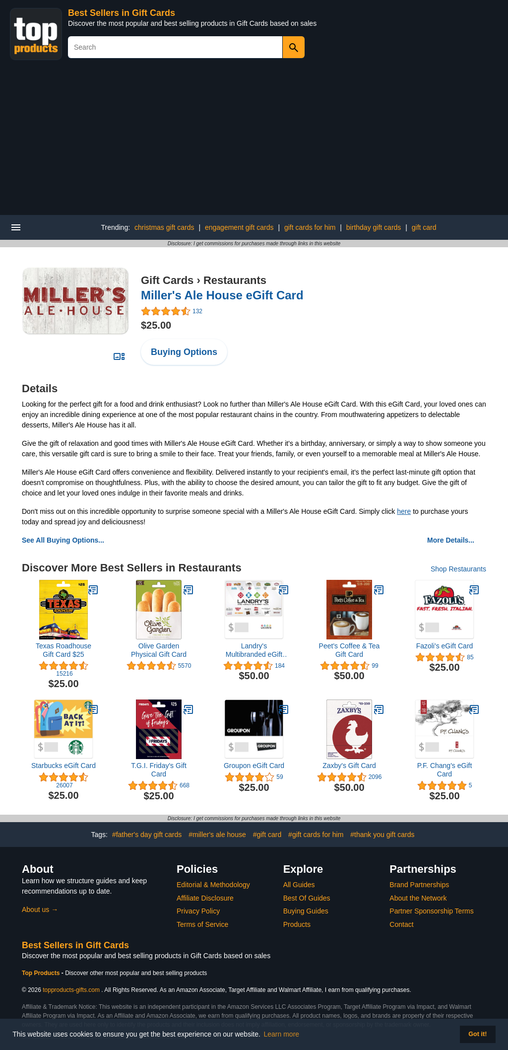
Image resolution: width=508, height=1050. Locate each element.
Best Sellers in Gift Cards (121, 13)
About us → (40, 909)
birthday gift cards (373, 227)
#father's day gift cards (147, 835)
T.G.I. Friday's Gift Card (159, 770)
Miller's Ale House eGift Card (222, 295)
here (404, 511)
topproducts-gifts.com (71, 989)
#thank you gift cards (382, 835)
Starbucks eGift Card (63, 766)
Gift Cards (167, 280)
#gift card (267, 835)
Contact (401, 924)
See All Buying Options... (63, 540)
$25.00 (156, 325)
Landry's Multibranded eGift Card (254, 650)
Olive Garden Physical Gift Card (159, 650)
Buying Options (184, 352)
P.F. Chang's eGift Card (444, 770)
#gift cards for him (315, 835)
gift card (424, 227)
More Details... (450, 540)
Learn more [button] (282, 1034)
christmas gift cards (164, 227)
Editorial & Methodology (213, 885)
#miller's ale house (217, 835)
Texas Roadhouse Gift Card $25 (63, 650)
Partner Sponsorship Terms (431, 911)
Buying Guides (305, 911)
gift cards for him (309, 227)
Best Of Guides (306, 898)
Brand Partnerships (419, 885)
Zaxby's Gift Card (349, 766)
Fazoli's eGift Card (444, 646)
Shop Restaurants (458, 569)
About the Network (417, 898)
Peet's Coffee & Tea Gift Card (349, 650)
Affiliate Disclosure (205, 898)
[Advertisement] (254, 140)
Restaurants (234, 280)
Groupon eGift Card (254, 766)
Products (297, 924)
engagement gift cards (239, 227)
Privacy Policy (198, 911)
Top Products (42, 973)
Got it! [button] (477, 1034)
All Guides (299, 885)
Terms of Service (202, 924)
